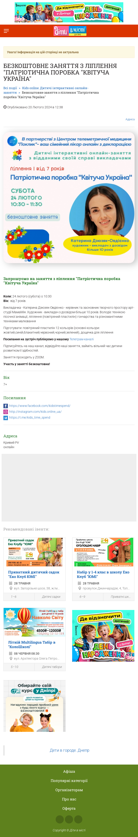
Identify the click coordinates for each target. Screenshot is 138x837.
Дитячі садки (48, 596)
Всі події (10, 88)
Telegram (78, 819)
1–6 (11, 597)
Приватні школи (119, 596)
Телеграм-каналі (81, 339)
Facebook (60, 819)
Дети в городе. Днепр (69, 750)
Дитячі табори (49, 667)
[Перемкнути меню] (6, 31)
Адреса (130, 116)
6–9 (80, 597)
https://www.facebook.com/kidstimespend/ (40, 406)
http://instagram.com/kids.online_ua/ (35, 411)
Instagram (69, 819)
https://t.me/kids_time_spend (29, 417)
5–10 (12, 667)
